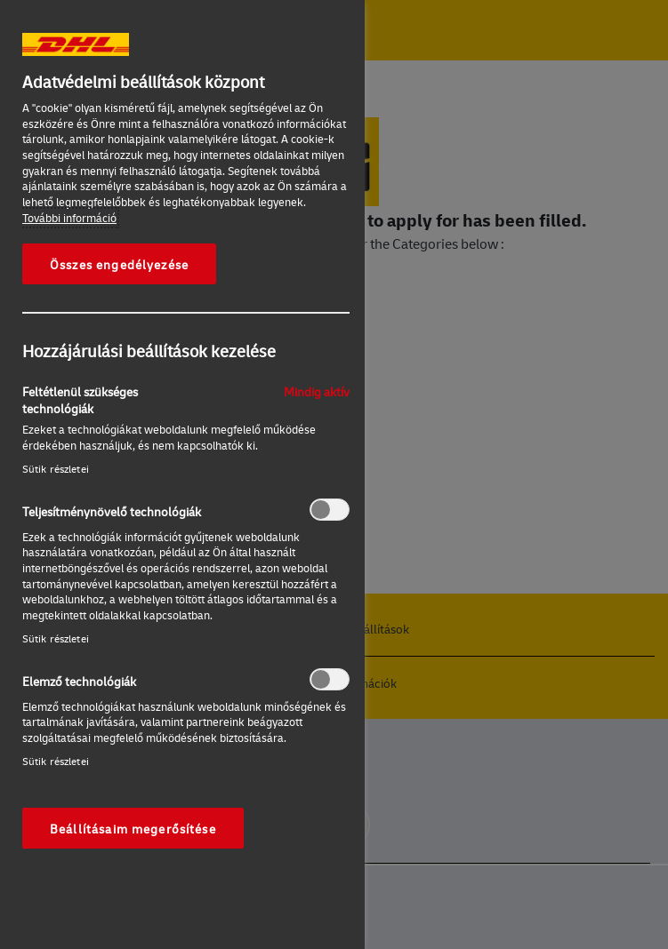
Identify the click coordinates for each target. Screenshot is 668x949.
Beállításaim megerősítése (133, 828)
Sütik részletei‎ (55, 468)
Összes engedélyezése (119, 264)
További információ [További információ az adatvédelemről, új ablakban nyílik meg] (69, 218)
